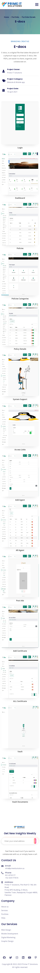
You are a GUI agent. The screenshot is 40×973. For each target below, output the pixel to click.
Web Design (6, 930)
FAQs (3, 918)
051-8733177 (10, 875)
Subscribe (35, 841)
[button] (36, 4)
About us (5, 906)
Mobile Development (9, 933)
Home (6, 17)
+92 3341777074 (11, 878)
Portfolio (15, 17)
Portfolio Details (28, 17)
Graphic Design (7, 941)
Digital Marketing (8, 937)
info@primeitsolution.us (14, 868)
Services (4, 910)
